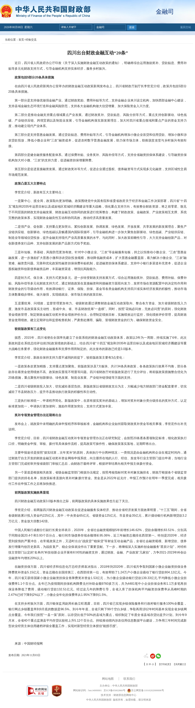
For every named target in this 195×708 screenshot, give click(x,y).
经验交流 (31, 39)
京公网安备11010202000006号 (145, 690)
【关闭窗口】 (180, 664)
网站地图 (108, 678)
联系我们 (129, 678)
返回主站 (185, 27)
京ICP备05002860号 (114, 690)
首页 (21, 39)
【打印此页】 (165, 664)
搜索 (132, 27)
